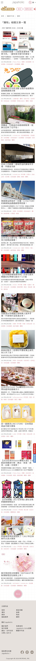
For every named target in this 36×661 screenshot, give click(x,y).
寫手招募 (5, 628)
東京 (19, 9)
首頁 (2, 16)
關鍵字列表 (10, 16)
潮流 (3, 612)
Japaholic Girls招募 (23, 628)
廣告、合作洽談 (7, 630)
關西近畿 (28, 9)
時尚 (17, 614)
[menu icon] (2, 2)
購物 (18, 16)
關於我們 (5, 626)
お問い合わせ (6, 633)
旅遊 (17, 612)
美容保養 (19, 610)
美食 (3, 614)
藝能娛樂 (5, 617)
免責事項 (19, 626)
